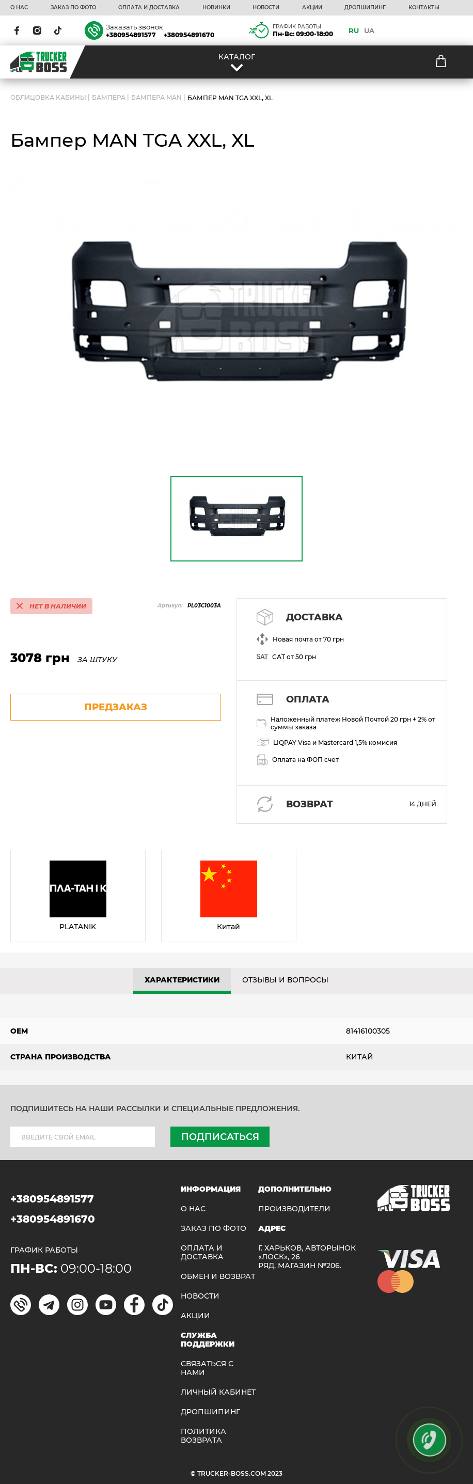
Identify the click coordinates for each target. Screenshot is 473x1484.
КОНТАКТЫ (423, 8)
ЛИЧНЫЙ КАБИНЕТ (218, 1392)
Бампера (108, 98)
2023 (274, 1473)
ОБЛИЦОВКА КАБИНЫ (48, 98)
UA (369, 30)
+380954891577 (131, 35)
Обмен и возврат (218, 1276)
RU (354, 30)
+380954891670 (189, 35)
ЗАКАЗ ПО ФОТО (73, 8)
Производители (294, 1209)
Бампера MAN (156, 98)
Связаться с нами (207, 1368)
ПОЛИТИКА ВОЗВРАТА (203, 1436)
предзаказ (115, 707)
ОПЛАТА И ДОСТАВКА (149, 8)
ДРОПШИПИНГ (365, 8)
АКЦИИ (312, 8)
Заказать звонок (134, 27)
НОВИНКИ (216, 8)
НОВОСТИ (266, 8)
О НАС (19, 8)
